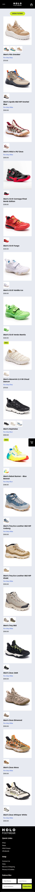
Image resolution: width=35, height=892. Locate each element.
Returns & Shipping (8, 867)
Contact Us (6, 861)
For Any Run (8, 432)
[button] (31, 4)
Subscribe (27, 886)
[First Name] (9, 881)
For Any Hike (8, 107)
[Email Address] (11, 886)
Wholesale (5, 851)
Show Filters (17, 13)
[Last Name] (25, 881)
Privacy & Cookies (8, 869)
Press (4, 845)
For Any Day (8, 58)
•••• (4, 4)
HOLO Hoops (6, 848)
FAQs (4, 864)
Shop (4, 843)
